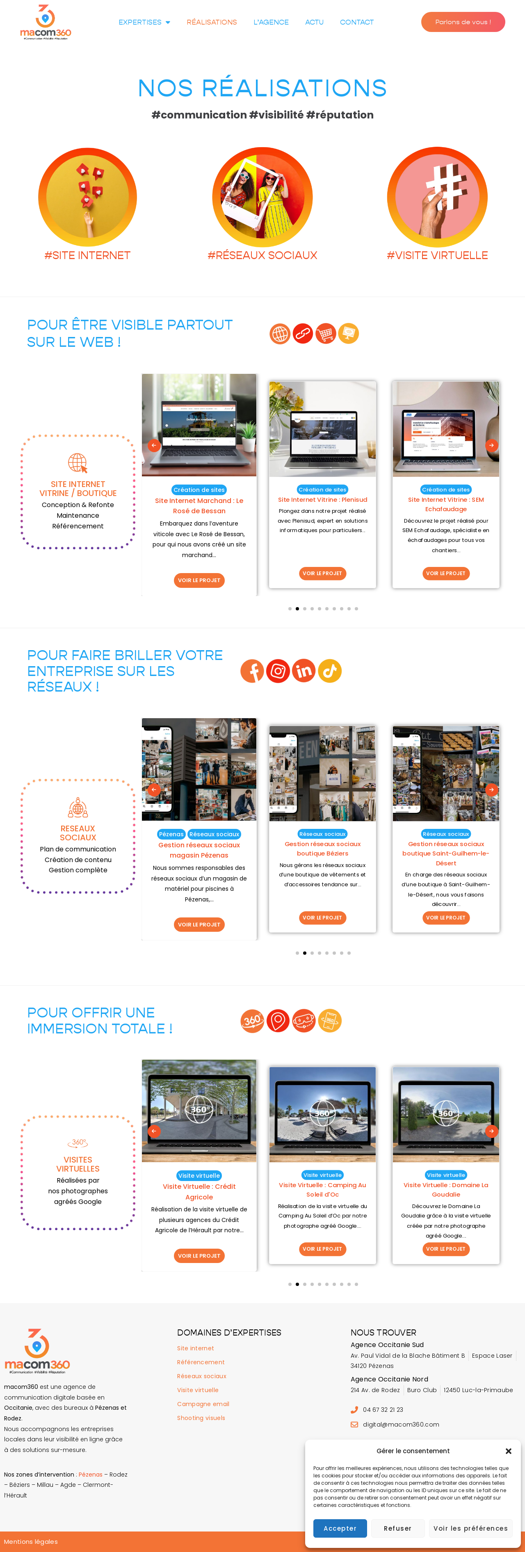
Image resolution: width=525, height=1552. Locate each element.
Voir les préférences (471, 1528)
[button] (508, 1451)
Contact (357, 22)
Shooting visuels (201, 1418)
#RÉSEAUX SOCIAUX (262, 255)
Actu (314, 22)
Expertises (144, 22)
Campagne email (203, 1404)
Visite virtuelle (198, 1390)
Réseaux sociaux (201, 1376)
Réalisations (212, 22)
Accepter (340, 1528)
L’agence (271, 22)
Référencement (201, 1362)
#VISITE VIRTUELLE (437, 255)
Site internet (195, 1348)
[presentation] (154, 605)
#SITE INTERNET (87, 255)
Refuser (398, 1528)
